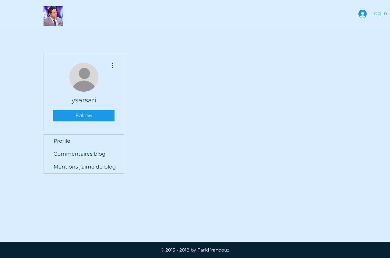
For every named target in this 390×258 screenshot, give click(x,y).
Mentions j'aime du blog (85, 167)
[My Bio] (289, 13)
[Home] (213, 13)
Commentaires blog (79, 154)
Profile (62, 141)
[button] (82, 13)
